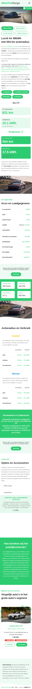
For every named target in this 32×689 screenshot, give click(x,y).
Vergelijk (27, 8)
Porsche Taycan (19, 68)
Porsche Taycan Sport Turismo (22, 69)
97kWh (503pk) (20, 629)
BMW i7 (3, 68)
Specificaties (21, 644)
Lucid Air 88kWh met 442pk (10, 46)
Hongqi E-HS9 (10, 68)
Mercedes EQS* (23, 66)
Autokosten (16, 274)
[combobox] (10, 485)
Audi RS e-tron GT (15, 71)
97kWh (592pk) (12, 629)
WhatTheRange (6, 687)
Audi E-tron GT (5, 71)
